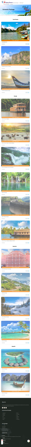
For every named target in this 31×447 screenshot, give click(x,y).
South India (3, 426)
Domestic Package (4, 428)
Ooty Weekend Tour (4, 42)
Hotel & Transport (8, 2)
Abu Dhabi (17, 414)
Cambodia (17, 419)
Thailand (4, 415)
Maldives (17, 416)
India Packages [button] (21, 2)
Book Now (27, 44)
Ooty (13, 40)
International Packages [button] (16, 2)
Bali (3, 416)
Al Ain (17, 415)
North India (3, 427)
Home (4, 2)
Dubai (3, 419)
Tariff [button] (11, 2)
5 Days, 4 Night (17, 40)
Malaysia (4, 414)
